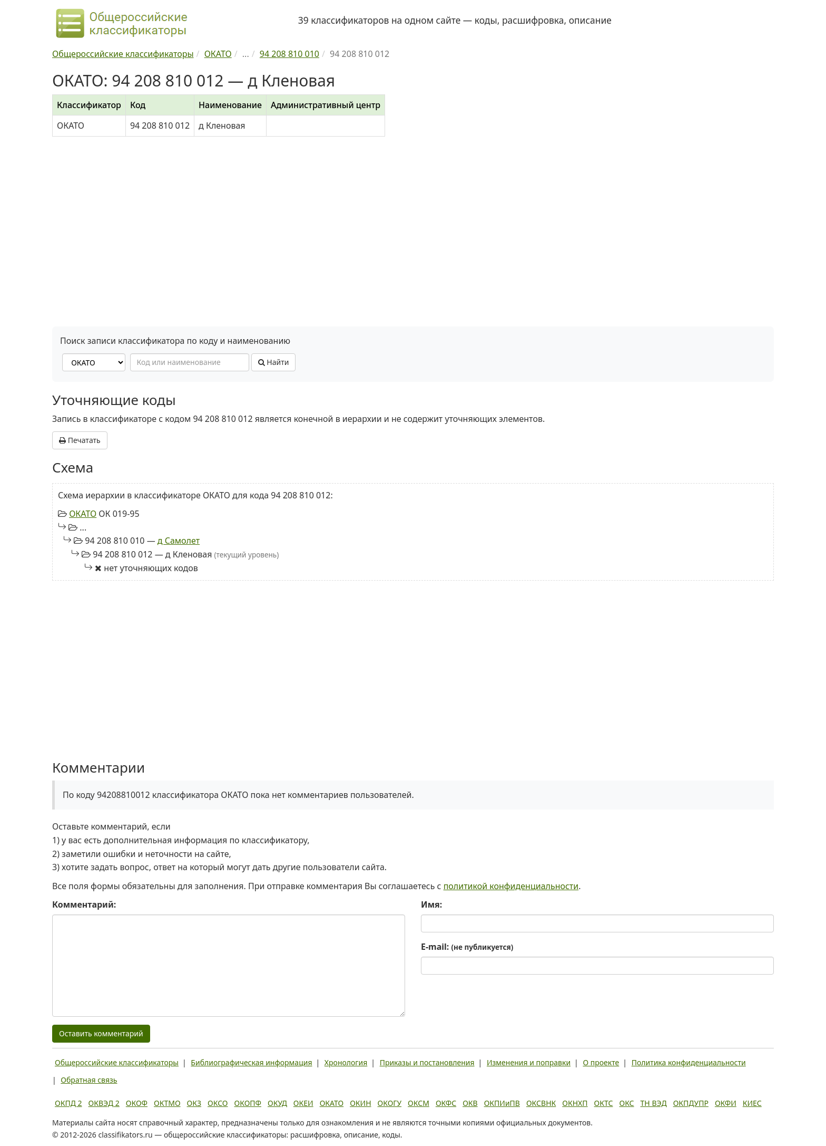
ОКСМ (418, 1103)
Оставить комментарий (101, 1033)
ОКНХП (574, 1103)
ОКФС (446, 1103)
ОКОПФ (247, 1103)
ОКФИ (725, 1103)
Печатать (80, 440)
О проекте (601, 1062)
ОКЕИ (303, 1103)
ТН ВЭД (654, 1103)
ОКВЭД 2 (104, 1103)
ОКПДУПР (691, 1103)
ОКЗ (194, 1103)
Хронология (345, 1062)
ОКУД (277, 1103)
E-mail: (467, 946)
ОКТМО (167, 1103)
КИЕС (752, 1103)
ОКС (626, 1103)
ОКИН (360, 1103)
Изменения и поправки (529, 1062)
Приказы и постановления (427, 1062)
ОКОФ (137, 1103)
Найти (273, 362)
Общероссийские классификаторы (117, 1062)
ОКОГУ (390, 1103)
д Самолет (179, 540)
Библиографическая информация (251, 1062)
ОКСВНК (541, 1103)
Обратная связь (89, 1080)
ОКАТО (82, 513)
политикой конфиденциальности (511, 886)
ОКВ (470, 1103)
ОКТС (603, 1103)
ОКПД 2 (68, 1103)
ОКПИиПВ (502, 1103)
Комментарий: (84, 904)
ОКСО (218, 1103)
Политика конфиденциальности (689, 1062)
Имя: (431, 904)
